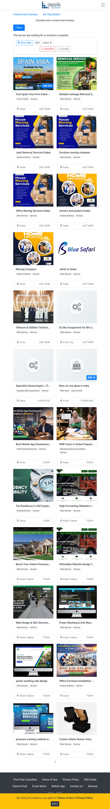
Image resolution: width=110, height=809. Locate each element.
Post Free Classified (25, 779)
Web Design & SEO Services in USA (36, 622)
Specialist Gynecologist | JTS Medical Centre (42, 385)
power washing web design (31, 681)
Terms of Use (49, 779)
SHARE (64, 49)
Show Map (24, 42)
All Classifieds (51, 14)
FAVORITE (47, 49)
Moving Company (26, 269)
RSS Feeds (90, 779)
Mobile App (58, 786)
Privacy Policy (71, 779)
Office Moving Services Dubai (33, 210)
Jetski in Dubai (67, 269)
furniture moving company (74, 152)
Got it (55, 803)
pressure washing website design (35, 739)
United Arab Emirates (25, 14)
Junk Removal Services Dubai (33, 152)
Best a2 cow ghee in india (74, 385)
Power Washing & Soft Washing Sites (80, 622)
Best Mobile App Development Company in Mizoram (46, 444)
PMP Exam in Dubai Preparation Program (83, 444)
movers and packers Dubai (74, 210)
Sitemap (93, 786)
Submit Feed (19, 786)
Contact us (76, 786)
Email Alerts (39, 786)
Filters (19, 27)
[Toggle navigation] (103, 5)
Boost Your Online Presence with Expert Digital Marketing (49, 564)
